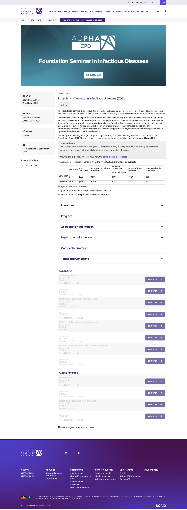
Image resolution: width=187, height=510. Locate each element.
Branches (75, 485)
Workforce (109, 11)
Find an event (52, 20)
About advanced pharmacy (54, 474)
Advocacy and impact (102, 480)
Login (155, 2)
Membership (64, 11)
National (64, 105)
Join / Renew (76, 473)
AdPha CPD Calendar (130, 476)
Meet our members (79, 488)
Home (23, 20)
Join (163, 2)
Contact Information (74, 248)
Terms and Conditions (75, 259)
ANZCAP (144, 11)
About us (52, 11)
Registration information (76, 237)
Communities (77, 482)
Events (123, 473)
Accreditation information (77, 227)
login (31, 149)
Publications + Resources (127, 11)
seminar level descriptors (115, 157)
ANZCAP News (28, 473)
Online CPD (125, 479)
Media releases (102, 476)
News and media (103, 473)
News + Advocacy (80, 11)
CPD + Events (96, 11)
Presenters (67, 205)
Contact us (51, 479)
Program (66, 216)
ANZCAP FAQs (28, 476)
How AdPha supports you (81, 477)
